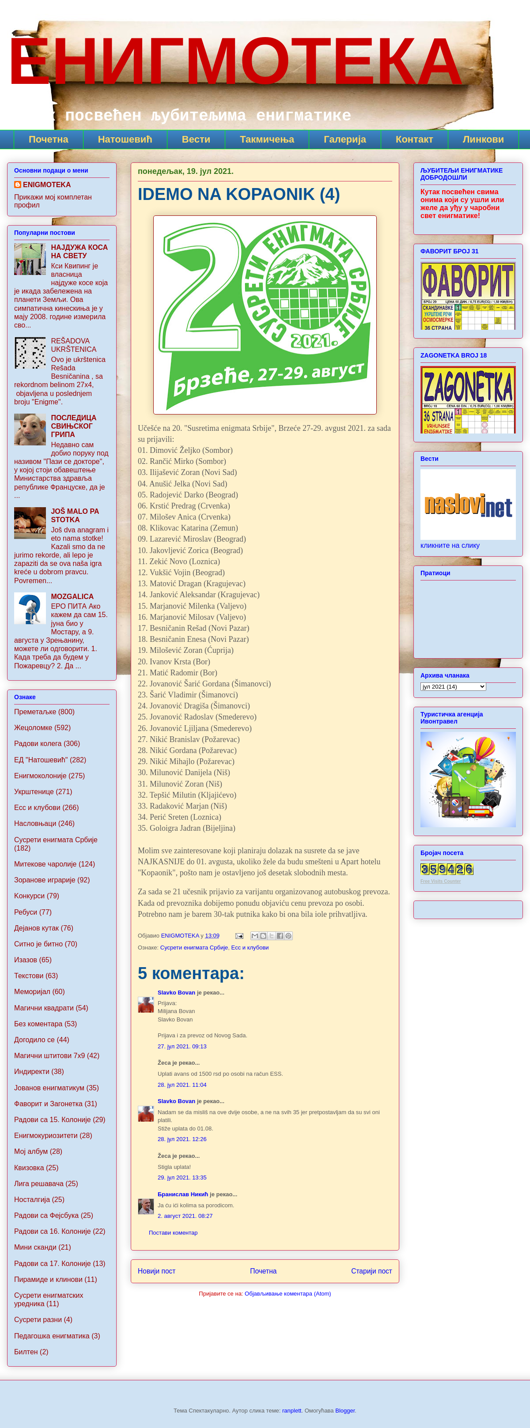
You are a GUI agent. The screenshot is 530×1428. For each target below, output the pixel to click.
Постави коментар (173, 1232)
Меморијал (32, 991)
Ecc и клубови (250, 947)
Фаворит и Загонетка (48, 1104)
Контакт (414, 139)
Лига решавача (39, 1183)
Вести (196, 139)
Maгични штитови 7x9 (49, 1055)
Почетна (48, 139)
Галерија (345, 139)
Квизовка (29, 1168)
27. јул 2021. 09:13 (182, 1046)
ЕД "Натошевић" (41, 760)
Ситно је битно (38, 944)
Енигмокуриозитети (46, 1135)
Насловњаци (35, 823)
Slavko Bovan (176, 992)
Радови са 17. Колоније (52, 1263)
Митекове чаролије (45, 864)
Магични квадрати (44, 1008)
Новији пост (157, 1271)
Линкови (483, 139)
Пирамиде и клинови (48, 1279)
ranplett (291, 1410)
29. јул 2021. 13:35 (182, 1177)
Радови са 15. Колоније (52, 1119)
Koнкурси (29, 896)
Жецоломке (33, 727)
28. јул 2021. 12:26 (182, 1139)
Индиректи (31, 1071)
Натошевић (125, 139)
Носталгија (32, 1199)
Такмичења (267, 139)
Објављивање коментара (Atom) (288, 1293)
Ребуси (25, 912)
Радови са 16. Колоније (52, 1231)
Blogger (345, 1410)
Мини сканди (35, 1247)
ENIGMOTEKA (47, 184)
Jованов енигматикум (49, 1088)
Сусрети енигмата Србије (194, 947)
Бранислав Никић (183, 1194)
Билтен (26, 1352)
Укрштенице (34, 791)
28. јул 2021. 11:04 (182, 1084)
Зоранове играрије (45, 880)
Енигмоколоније (40, 776)
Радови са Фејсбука (46, 1215)
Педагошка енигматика (52, 1336)
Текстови (28, 976)
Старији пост (371, 1271)
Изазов (25, 960)
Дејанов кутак (36, 928)
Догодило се (34, 1040)
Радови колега (38, 743)
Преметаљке (35, 712)
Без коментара (38, 1024)
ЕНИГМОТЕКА (235, 61)
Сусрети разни (38, 1319)
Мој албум (31, 1151)
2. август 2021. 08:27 (185, 1216)
